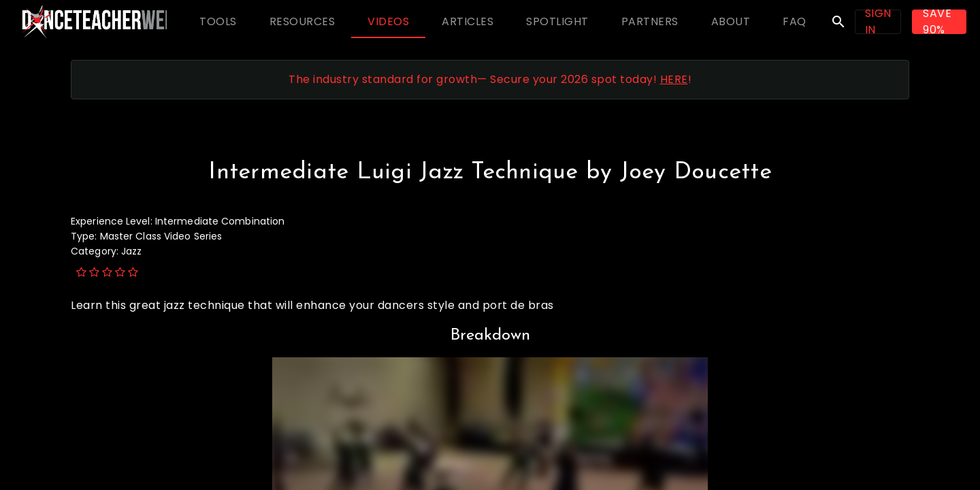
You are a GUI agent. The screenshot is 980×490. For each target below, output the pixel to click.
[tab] (218, 21)
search (838, 22)
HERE (674, 79)
